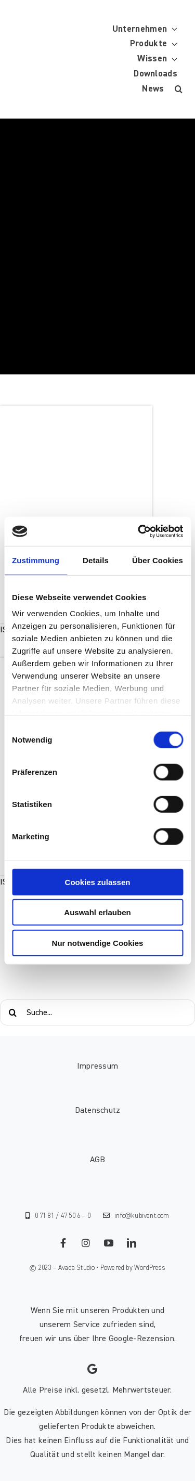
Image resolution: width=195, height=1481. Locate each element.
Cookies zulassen (98, 881)
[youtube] (109, 1243)
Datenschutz (98, 1110)
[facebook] (63, 1243)
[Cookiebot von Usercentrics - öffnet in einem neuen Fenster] (139, 531)
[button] (179, 89)
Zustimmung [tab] (35, 559)
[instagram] (86, 1243)
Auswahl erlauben (97, 912)
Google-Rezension (141, 1338)
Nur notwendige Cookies (98, 942)
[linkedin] (132, 1243)
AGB (98, 1159)
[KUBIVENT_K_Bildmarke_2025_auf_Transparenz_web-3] (86, 59)
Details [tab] (96, 559)
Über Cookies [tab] (157, 559)
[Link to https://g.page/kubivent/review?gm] (92, 1369)
